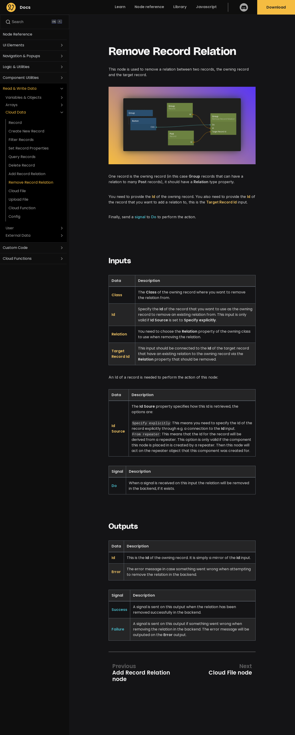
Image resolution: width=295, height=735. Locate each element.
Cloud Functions (17, 258)
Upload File (18, 199)
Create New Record (26, 131)
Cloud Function (22, 208)
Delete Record (22, 165)
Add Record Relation (27, 173)
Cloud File (17, 191)
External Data (18, 235)
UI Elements (13, 45)
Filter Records (21, 139)
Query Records (22, 156)
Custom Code (15, 247)
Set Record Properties (29, 148)
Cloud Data (16, 112)
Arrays (12, 105)
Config (14, 216)
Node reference (149, 6)
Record (15, 122)
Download (276, 7)
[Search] (34, 22)
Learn (120, 6)
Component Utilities (21, 77)
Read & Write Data (19, 88)
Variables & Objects (23, 97)
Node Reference (17, 34)
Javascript (206, 6)
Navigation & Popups (21, 56)
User (10, 228)
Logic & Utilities (16, 66)
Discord (244, 7)
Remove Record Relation (31, 182)
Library (180, 6)
